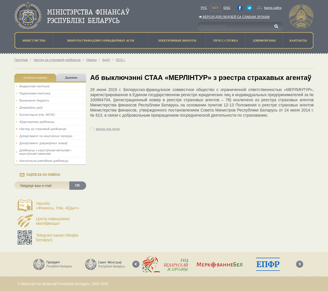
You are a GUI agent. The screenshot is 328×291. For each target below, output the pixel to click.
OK (77, 185)
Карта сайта (273, 7)
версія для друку (108, 129)
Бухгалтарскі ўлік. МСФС (37, 114)
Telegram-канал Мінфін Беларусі (57, 237)
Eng (227, 7)
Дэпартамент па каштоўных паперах (45, 136)
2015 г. (120, 59)
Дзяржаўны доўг (31, 107)
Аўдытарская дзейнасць (36, 121)
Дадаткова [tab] (71, 77)
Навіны (91, 59)
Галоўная (21, 59)
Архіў (106, 59)
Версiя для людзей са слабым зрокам (234, 16)
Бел (215, 7)
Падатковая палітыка (34, 93)
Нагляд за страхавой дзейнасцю (57, 59)
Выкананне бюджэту (34, 100)
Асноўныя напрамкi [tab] (35, 77)
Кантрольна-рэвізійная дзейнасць (43, 160)
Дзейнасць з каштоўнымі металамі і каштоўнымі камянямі (45, 151)
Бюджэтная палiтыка (34, 86)
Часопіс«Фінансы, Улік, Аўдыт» (57, 205)
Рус (204, 7)
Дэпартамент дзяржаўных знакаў (43, 143)
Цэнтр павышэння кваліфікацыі (53, 221)
